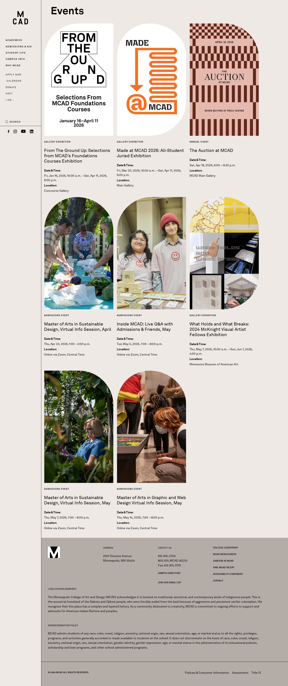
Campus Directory (169, 573)
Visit (9, 93)
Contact (218, 580)
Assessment (240, 672)
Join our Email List (169, 582)
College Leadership (225, 547)
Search (15, 122)
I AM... (10, 100)
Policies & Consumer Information (207, 672)
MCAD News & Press (224, 554)
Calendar (14, 80)
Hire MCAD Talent (223, 567)
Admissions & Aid (19, 46)
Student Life (16, 52)
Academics (14, 40)
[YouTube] (23, 132)
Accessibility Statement (228, 574)
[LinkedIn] (31, 132)
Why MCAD (13, 65)
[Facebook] (8, 132)
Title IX (256, 672)
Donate (11, 87)
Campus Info (15, 59)
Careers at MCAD (223, 560)
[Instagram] (15, 132)
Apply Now (13, 74)
